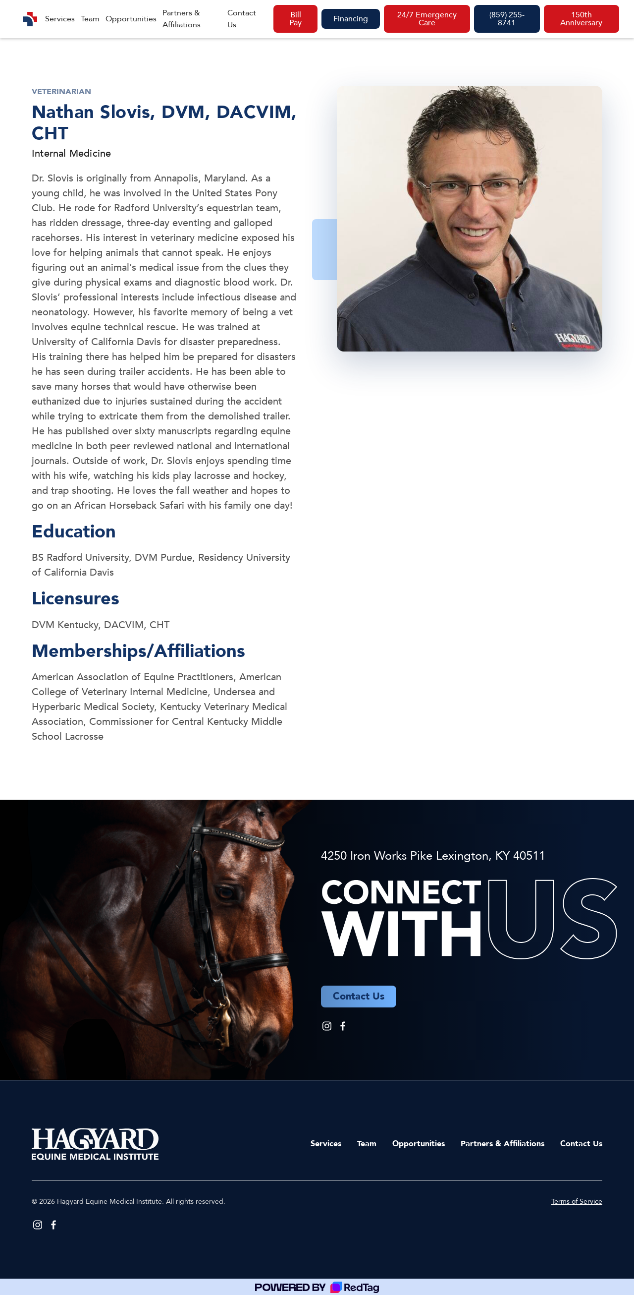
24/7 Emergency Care (427, 18)
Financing (350, 18)
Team (90, 18)
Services (60, 18)
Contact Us (241, 18)
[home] (30, 19)
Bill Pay (295, 18)
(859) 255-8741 (507, 18)
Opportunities (131, 18)
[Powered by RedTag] (317, 1287)
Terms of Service (576, 1201)
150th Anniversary (581, 18)
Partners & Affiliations (181, 18)
